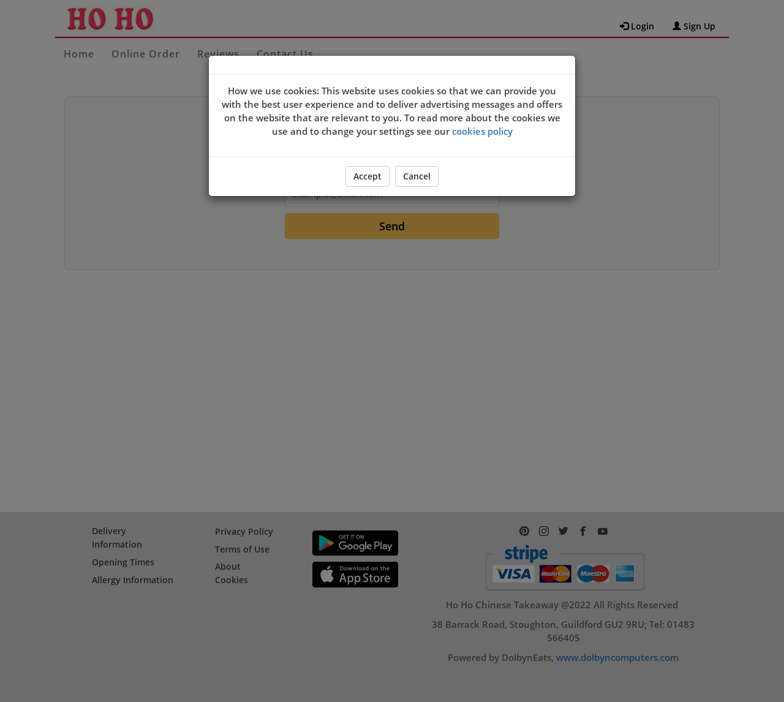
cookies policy (482, 131)
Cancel (417, 176)
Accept (367, 176)
